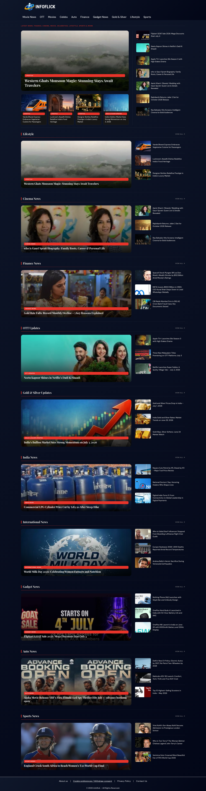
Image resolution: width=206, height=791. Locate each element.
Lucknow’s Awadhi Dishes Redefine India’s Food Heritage (60, 119)
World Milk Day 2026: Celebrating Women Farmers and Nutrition (62, 571)
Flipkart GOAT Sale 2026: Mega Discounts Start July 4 (55, 636)
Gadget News (100, 17)
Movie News (29, 17)
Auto (74, 17)
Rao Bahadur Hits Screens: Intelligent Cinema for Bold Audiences (165, 111)
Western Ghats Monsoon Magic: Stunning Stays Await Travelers (69, 83)
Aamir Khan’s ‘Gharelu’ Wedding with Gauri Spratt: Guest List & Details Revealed (165, 85)
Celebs (64, 17)
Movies (52, 17)
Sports (147, 17)
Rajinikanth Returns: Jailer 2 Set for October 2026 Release (165, 98)
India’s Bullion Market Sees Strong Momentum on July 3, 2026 (115, 119)
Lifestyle (135, 17)
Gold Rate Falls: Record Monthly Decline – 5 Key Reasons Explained (63, 313)
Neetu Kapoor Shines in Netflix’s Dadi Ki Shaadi (52, 377)
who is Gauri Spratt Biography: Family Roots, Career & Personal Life (166, 73)
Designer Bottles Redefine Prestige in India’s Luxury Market (88, 119)
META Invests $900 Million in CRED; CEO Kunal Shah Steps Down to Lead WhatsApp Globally (168, 289)
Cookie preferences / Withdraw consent (92, 781)
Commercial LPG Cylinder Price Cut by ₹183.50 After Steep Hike (61, 507)
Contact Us (141, 781)
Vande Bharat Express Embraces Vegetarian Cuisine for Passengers (32, 119)
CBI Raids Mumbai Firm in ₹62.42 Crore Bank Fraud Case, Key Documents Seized (166, 304)
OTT (42, 17)
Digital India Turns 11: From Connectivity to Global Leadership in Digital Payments (168, 498)
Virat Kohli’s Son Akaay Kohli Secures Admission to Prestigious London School (168, 728)
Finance (84, 17)
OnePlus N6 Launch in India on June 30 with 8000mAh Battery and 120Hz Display (168, 627)
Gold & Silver (119, 17)
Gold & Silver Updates (114, 114)
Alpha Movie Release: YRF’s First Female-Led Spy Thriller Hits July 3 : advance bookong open (75, 699)
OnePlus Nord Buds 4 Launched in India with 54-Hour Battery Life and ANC (167, 613)
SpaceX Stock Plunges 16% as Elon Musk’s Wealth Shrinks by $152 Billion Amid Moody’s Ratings (168, 275)
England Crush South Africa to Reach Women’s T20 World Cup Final (64, 765)
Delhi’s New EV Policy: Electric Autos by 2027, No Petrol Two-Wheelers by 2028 (168, 663)
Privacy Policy (124, 781)
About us (63, 781)
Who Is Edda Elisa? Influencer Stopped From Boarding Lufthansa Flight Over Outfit (169, 534)
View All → (180, 134)
